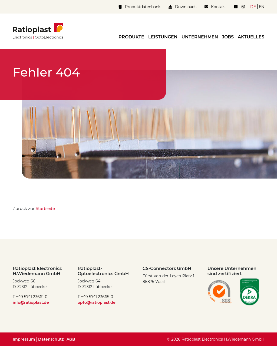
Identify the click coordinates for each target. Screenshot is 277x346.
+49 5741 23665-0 (97, 296)
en (261, 6)
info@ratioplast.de (31, 302)
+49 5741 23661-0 (31, 296)
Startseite (45, 208)
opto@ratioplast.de (97, 302)
